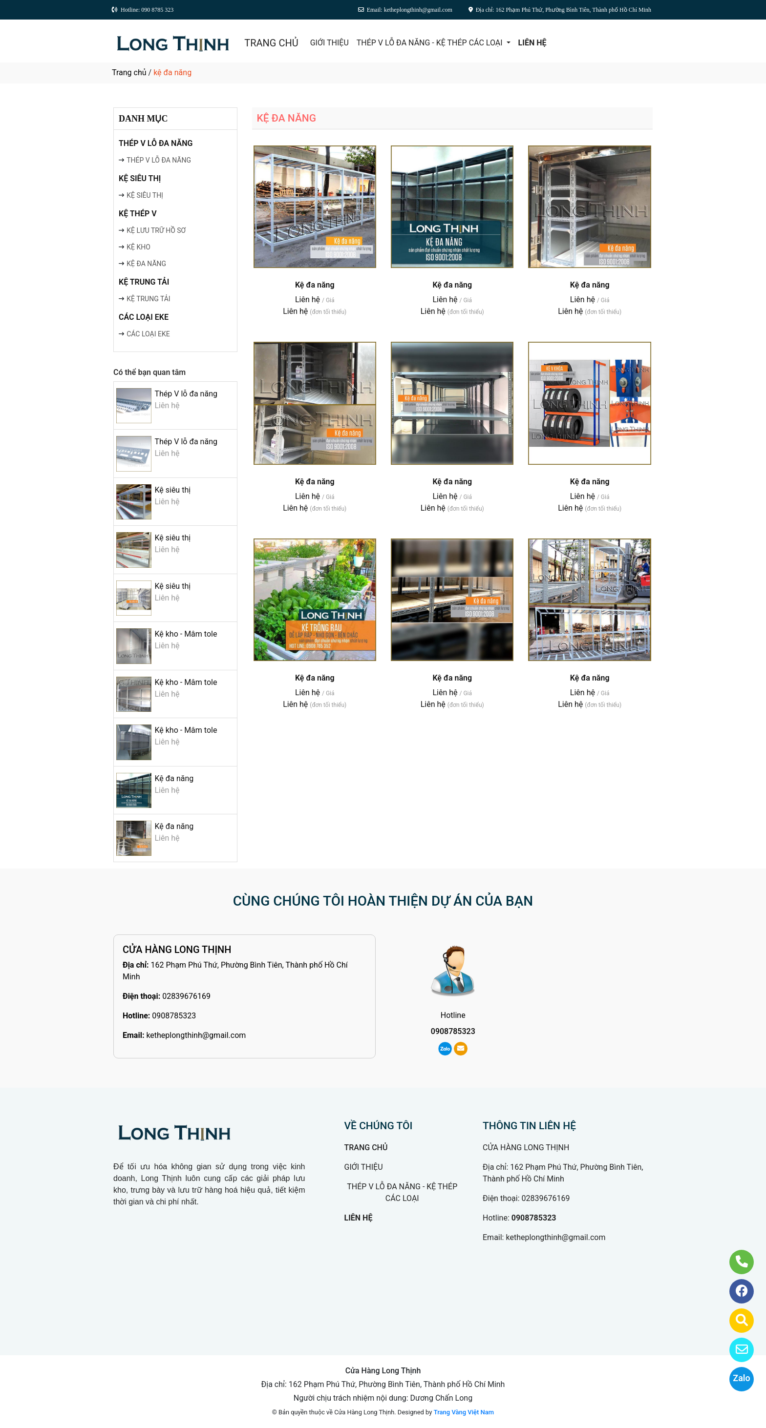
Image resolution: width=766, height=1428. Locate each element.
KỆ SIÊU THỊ (140, 178)
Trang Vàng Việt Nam (464, 1412)
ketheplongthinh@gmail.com (196, 1035)
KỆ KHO (138, 247)
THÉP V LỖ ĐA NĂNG (155, 143)
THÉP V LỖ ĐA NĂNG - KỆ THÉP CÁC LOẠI (431, 42)
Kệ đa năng (173, 778)
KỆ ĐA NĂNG (146, 264)
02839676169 (186, 996)
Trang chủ (129, 72)
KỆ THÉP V (138, 213)
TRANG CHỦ (271, 43)
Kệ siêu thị (172, 490)
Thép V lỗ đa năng (185, 393)
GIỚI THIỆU (329, 42)
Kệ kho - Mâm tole (185, 634)
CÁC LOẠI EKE (144, 317)
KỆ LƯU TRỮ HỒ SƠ (156, 230)
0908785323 (174, 1015)
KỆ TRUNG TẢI (144, 282)
